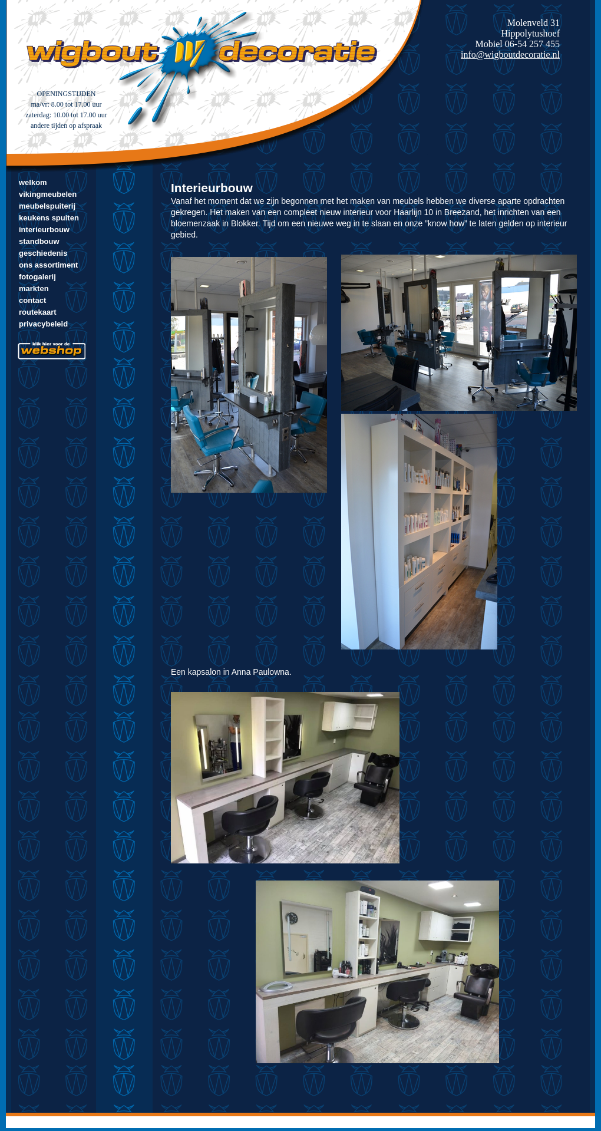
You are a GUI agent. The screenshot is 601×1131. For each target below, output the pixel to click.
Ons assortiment (48, 265)
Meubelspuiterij (47, 206)
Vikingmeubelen (48, 194)
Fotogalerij (37, 276)
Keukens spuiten (49, 217)
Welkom (33, 182)
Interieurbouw (44, 229)
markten (34, 288)
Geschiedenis (43, 253)
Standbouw (39, 241)
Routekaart (38, 312)
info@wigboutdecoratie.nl (510, 55)
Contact (32, 300)
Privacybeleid (43, 323)
